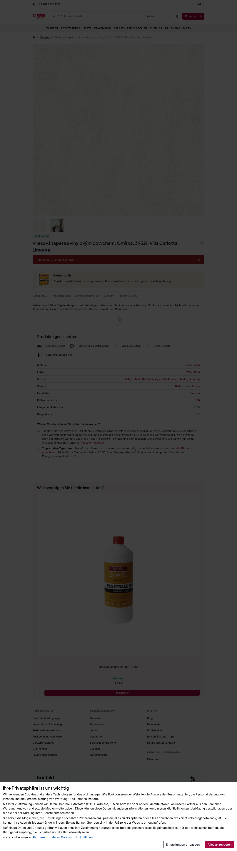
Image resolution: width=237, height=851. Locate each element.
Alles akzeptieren (220, 844)
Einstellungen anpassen (183, 844)
